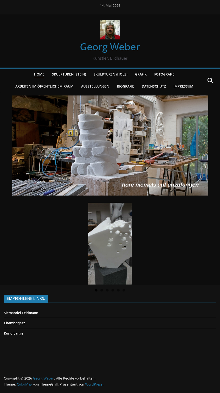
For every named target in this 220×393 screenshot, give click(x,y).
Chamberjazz (14, 323)
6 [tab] (124, 290)
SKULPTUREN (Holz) (110, 74)
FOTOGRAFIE (164, 74)
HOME (39, 74)
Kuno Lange (13, 333)
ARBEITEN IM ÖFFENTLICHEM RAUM (44, 86)
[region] (110, 244)
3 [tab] (107, 290)
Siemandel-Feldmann (21, 313)
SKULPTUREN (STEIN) (69, 74)
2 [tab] (101, 290)
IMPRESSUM (183, 86)
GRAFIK (141, 74)
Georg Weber (110, 46)
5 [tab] (118, 290)
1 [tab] (96, 290)
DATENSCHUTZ (154, 86)
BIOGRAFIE (125, 86)
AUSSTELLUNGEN (95, 86)
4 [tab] (112, 290)
